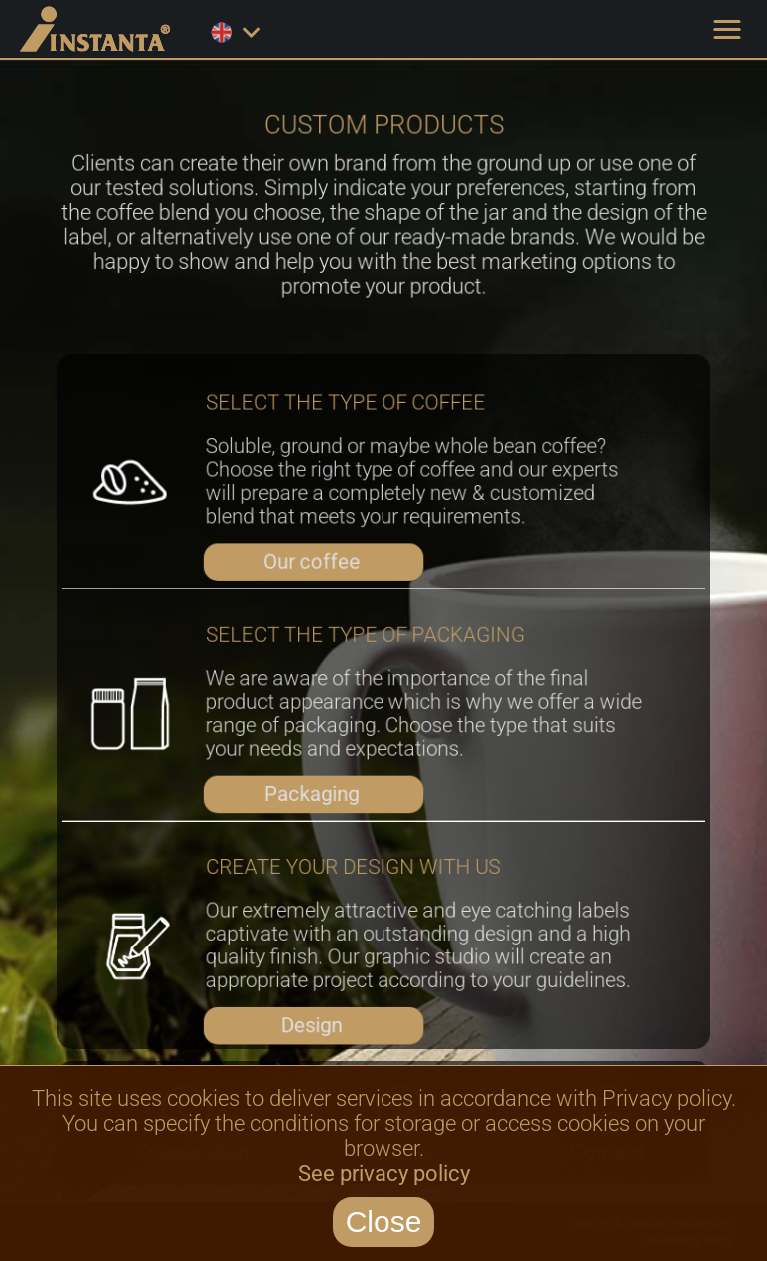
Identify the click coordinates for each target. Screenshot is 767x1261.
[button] (727, 30)
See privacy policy (384, 1173)
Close (384, 1221)
